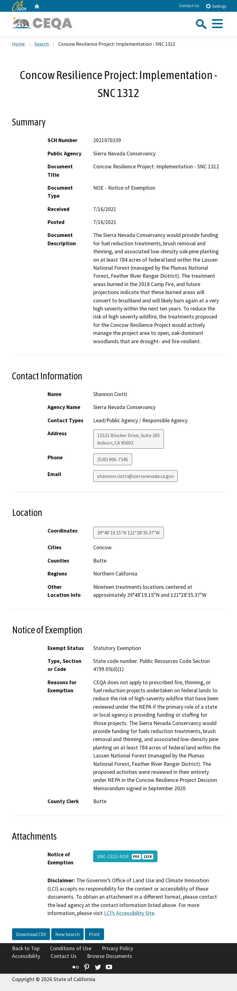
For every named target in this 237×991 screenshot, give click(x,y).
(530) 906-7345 (112, 459)
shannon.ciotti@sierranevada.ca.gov (135, 476)
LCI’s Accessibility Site (129, 913)
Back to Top (26, 948)
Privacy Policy (117, 948)
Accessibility (26, 956)
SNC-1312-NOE (125, 856)
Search (42, 44)
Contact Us (189, 5)
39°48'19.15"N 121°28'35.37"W (128, 532)
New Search (67, 934)
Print (94, 934)
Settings (216, 6)
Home (18, 44)
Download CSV (31, 934)
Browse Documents (109, 956)
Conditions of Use (70, 948)
